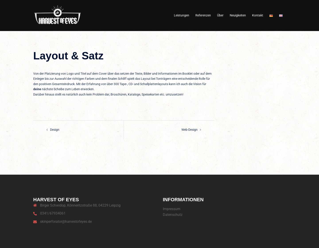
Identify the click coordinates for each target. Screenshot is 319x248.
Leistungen (181, 15)
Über (220, 15)
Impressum (171, 209)
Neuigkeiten (238, 15)
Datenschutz (173, 215)
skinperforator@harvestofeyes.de (66, 221)
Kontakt (257, 15)
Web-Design (189, 129)
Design (54, 129)
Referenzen (203, 15)
